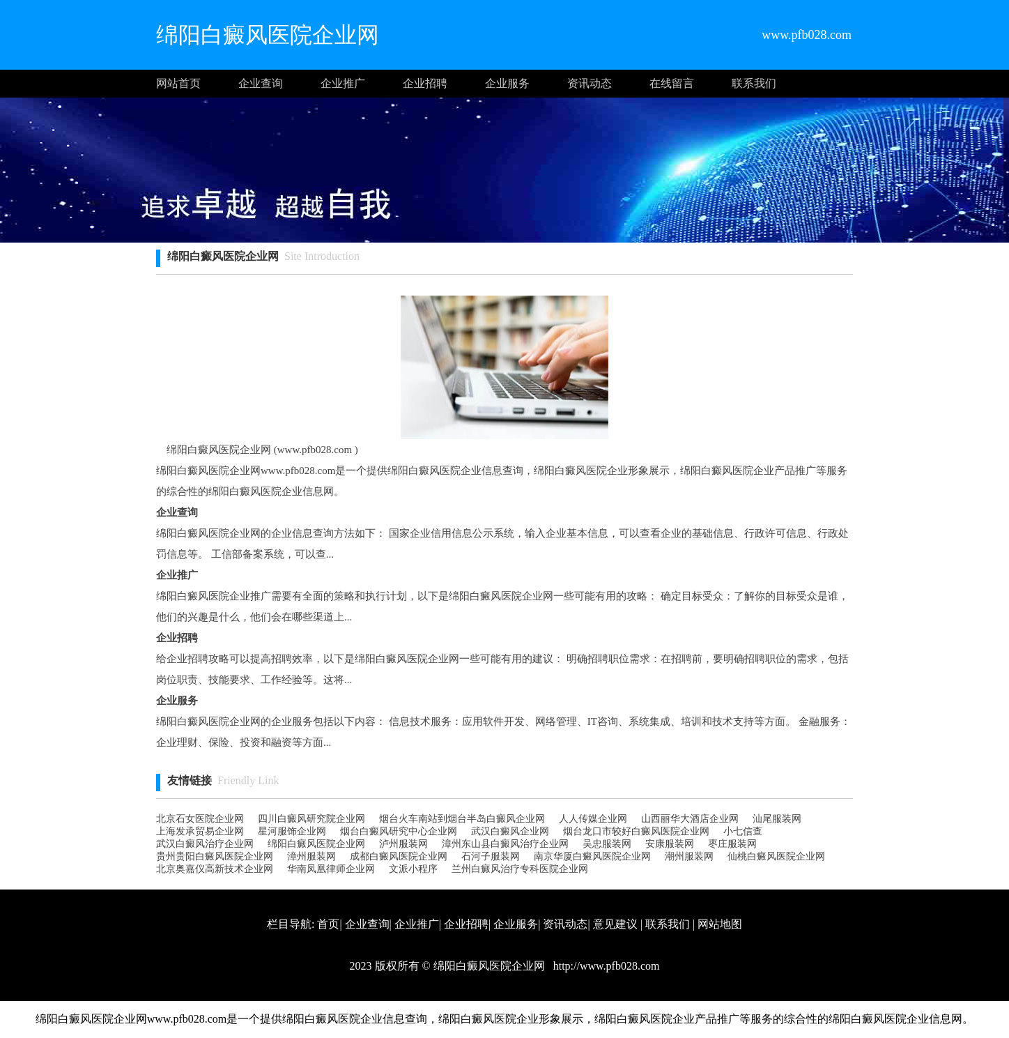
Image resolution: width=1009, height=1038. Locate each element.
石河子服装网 (490, 856)
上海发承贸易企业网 (200, 831)
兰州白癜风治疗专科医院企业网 (520, 869)
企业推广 (343, 83)
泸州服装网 (403, 844)
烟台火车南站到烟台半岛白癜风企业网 (462, 819)
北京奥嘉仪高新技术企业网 (214, 869)
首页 (328, 924)
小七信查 (742, 831)
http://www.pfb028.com (605, 966)
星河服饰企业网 (292, 831)
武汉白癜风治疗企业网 (205, 844)
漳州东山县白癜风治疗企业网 (505, 844)
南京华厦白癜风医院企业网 (592, 856)
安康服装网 (669, 844)
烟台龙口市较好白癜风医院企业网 (636, 831)
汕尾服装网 (777, 819)
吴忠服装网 (607, 844)
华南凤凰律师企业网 (331, 869)
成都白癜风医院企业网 (398, 856)
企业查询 (260, 83)
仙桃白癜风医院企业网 (776, 856)
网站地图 (720, 924)
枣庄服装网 (732, 844)
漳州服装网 (311, 856)
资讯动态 (589, 83)
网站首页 (178, 83)
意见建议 (615, 924)
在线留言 (671, 83)
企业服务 (507, 83)
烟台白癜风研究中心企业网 (398, 831)
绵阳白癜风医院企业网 (316, 844)
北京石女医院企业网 (200, 819)
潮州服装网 (689, 856)
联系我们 (754, 83)
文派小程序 (413, 869)
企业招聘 (425, 83)
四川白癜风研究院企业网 (311, 819)
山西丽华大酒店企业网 (690, 819)
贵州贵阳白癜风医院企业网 (214, 856)
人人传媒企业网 (593, 819)
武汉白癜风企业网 (510, 831)
